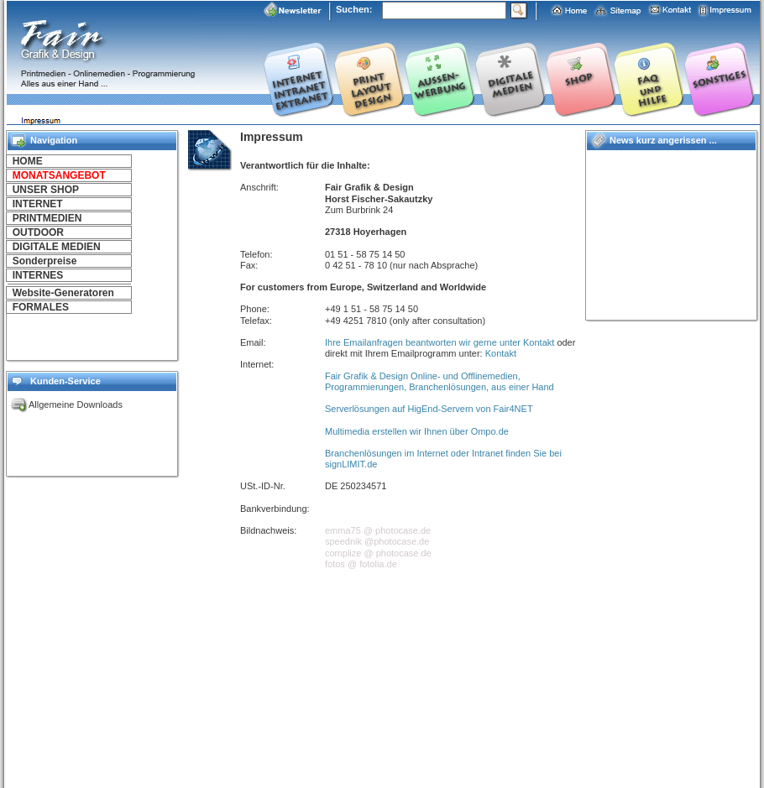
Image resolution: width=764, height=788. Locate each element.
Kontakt (500, 353)
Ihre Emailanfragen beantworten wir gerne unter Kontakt (439, 342)
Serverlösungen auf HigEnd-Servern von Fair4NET (429, 409)
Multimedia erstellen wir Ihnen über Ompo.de (417, 431)
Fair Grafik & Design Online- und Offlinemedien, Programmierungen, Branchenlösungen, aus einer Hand (439, 381)
